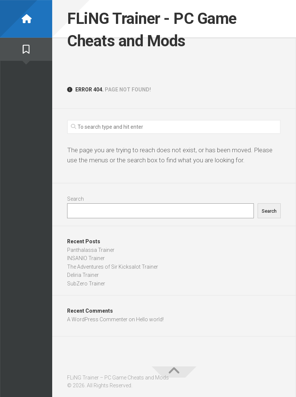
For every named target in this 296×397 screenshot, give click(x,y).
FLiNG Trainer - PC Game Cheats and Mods (152, 29)
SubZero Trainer (86, 284)
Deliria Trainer (83, 275)
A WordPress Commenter (97, 319)
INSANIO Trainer (86, 258)
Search (75, 199)
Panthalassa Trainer (90, 250)
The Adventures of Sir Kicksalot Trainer (112, 267)
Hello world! (150, 319)
